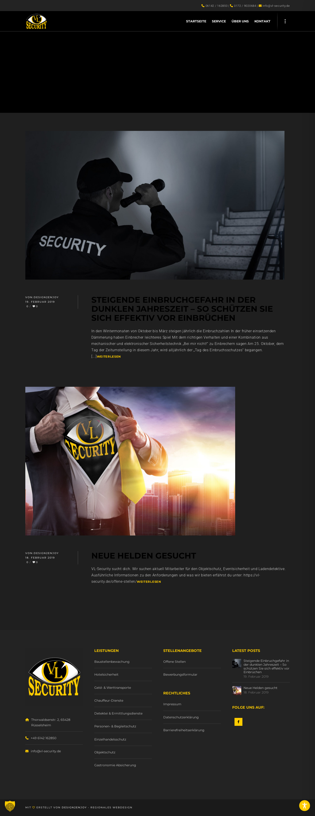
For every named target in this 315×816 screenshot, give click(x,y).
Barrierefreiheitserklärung (183, 730)
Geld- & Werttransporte (112, 688)
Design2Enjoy (46, 297)
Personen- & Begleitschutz (115, 726)
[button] (10, 806)
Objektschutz (104, 752)
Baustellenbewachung (112, 662)
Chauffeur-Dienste (108, 700)
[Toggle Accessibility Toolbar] (304, 805)
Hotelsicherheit (106, 674)
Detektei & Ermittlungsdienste (118, 713)
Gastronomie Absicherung (115, 765)
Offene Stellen (174, 662)
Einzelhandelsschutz (110, 739)
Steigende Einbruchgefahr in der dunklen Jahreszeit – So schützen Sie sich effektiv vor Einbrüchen (266, 666)
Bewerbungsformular (180, 674)
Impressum (172, 704)
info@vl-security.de (46, 751)
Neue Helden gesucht (260, 688)
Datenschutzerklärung (181, 717)
